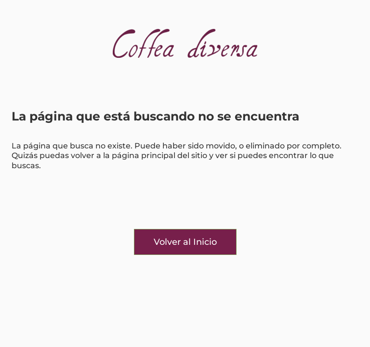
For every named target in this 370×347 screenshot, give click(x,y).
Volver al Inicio (185, 242)
